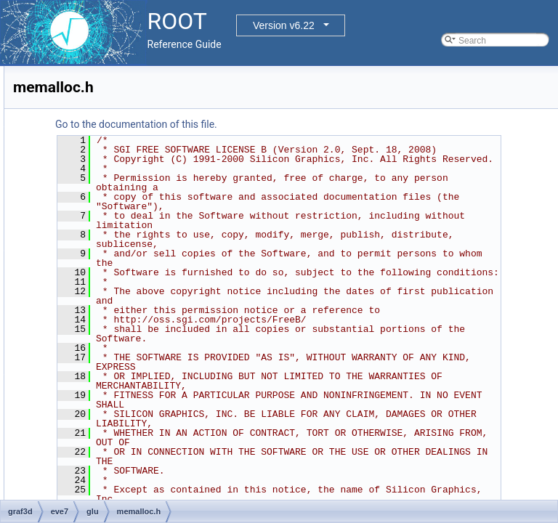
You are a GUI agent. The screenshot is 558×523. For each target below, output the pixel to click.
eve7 (69, 130)
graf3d (60, 98)
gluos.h (97, 258)
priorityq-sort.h (111, 402)
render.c (98, 450)
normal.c (99, 338)
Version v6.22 (284, 25)
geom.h (97, 226)
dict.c (93, 178)
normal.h (100, 354)
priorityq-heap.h (113, 386)
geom (59, 66)
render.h (99, 466)
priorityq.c (102, 418)
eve (66, 114)
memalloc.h (105, 290)
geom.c (97, 210)
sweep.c (99, 482)
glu (77, 146)
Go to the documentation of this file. (318, 124)
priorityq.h (102, 434)
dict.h (93, 194)
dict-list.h (100, 162)
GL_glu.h (100, 242)
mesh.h (97, 322)
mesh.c (97, 306)
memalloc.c (105, 274)
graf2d (60, 82)
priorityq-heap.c (113, 370)
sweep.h (99, 497)
